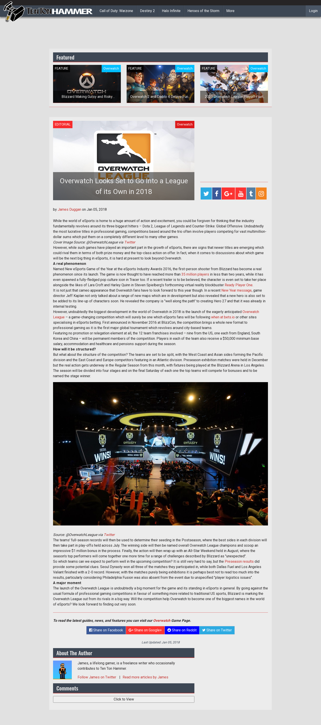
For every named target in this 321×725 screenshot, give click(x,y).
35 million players (195, 274)
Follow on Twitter (97, 677)
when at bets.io (223, 317)
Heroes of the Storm (203, 11)
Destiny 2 (147, 11)
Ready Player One (239, 285)
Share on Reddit (182, 630)
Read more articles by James (145, 677)
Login (313, 11)
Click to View (124, 699)
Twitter (129, 242)
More (230, 11)
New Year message (236, 290)
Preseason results (239, 561)
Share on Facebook (106, 630)
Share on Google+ (145, 630)
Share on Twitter (217, 630)
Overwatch (161, 620)
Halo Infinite (171, 11)
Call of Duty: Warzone (116, 11)
